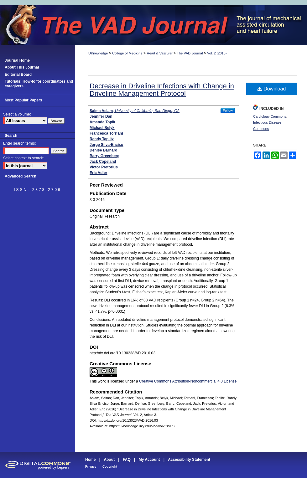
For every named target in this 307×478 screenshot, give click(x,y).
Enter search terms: (19, 143)
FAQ (127, 459)
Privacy (90, 466)
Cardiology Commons (269, 116)
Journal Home (17, 60)
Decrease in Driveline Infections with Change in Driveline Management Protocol (162, 89)
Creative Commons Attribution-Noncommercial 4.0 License (188, 381)
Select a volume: (17, 114)
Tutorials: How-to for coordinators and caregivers (39, 83)
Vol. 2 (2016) (216, 53)
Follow (228, 110)
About (109, 459)
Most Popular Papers (23, 100)
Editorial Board (18, 74)
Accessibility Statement (189, 459)
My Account (149, 459)
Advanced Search (20, 176)
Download (272, 88)
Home (90, 459)
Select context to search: (23, 158)
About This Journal (22, 67)
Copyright (109, 466)
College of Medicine (127, 53)
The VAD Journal (153, 25)
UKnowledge (98, 53)
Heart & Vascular (159, 53)
